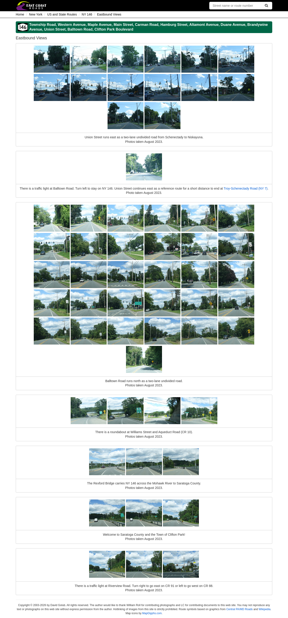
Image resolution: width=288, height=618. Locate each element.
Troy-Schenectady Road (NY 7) (246, 188)
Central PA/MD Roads (239, 609)
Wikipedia (264, 609)
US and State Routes (62, 14)
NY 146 (87, 14)
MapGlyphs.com (152, 613)
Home (20, 14)
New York (35, 14)
